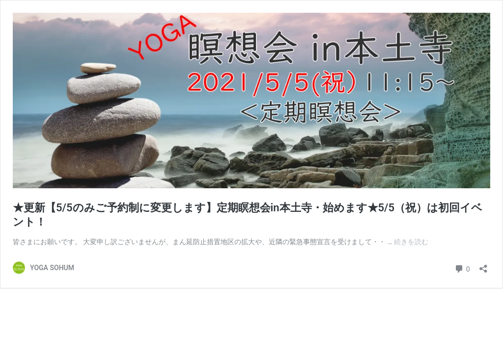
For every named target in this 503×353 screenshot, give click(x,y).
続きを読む (411, 242)
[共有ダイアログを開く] (483, 265)
